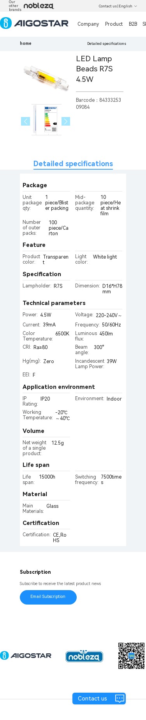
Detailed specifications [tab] (73, 164)
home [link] (26, 43)
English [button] (128, 6)
